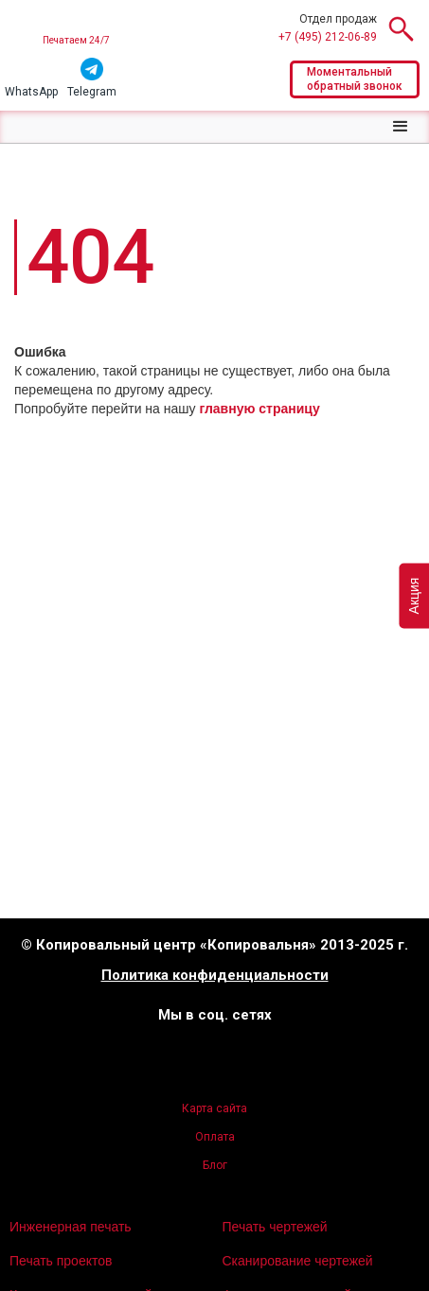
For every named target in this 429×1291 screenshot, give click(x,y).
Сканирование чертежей (298, 1260)
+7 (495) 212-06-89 (327, 37)
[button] (400, 127)
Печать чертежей (275, 1226)
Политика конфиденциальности (215, 976)
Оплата (215, 1136)
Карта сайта (214, 1108)
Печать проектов (60, 1260)
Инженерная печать (70, 1226)
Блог (215, 1165)
